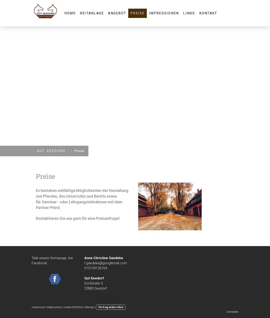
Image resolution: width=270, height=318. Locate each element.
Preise (137, 13)
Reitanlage (92, 13)
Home (70, 13)
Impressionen (164, 13)
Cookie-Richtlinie (73, 307)
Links (189, 13)
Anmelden (232, 311)
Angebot (117, 13)
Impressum (38, 307)
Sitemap (89, 307)
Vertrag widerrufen (110, 307)
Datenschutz (54, 307)
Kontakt (208, 13)
